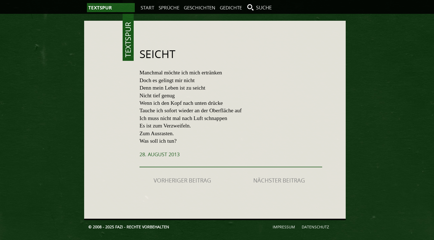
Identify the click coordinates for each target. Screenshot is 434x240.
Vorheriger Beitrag (182, 180)
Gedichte (231, 7)
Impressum (284, 226)
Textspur (128, 40)
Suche (264, 7)
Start (147, 7)
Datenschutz (315, 226)
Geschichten (199, 7)
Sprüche (169, 7)
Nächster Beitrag (279, 180)
